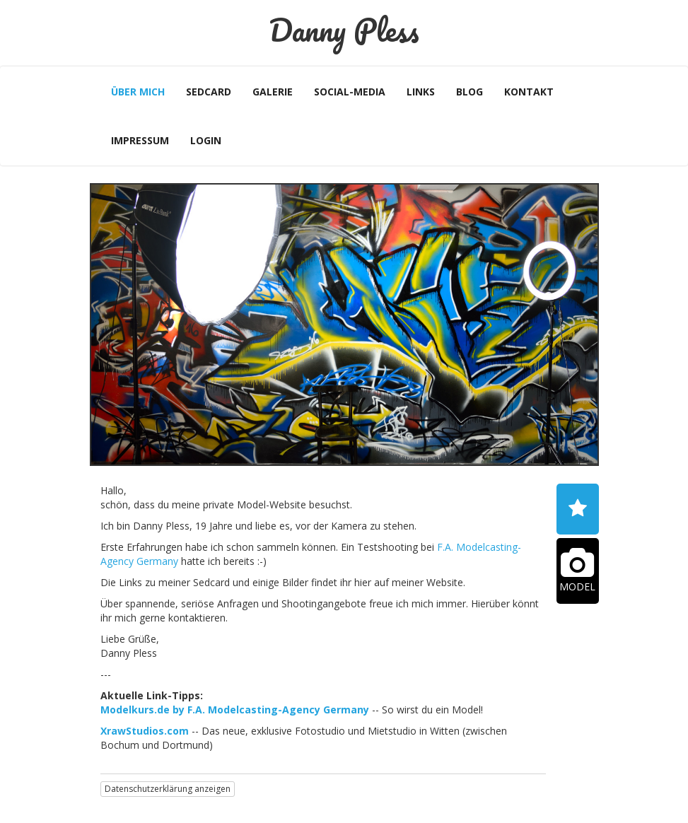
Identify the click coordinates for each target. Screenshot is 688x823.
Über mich (138, 91)
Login (205, 140)
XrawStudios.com (144, 730)
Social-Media (349, 91)
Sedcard (208, 91)
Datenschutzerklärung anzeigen (168, 789)
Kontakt (529, 91)
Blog (469, 91)
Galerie (272, 91)
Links (421, 91)
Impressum (140, 140)
